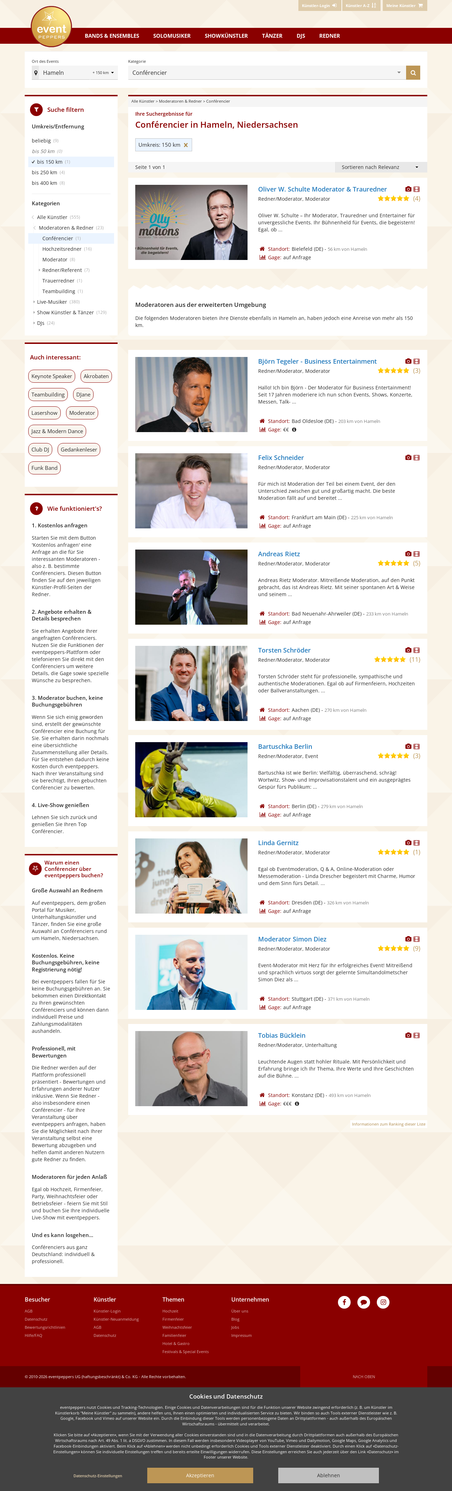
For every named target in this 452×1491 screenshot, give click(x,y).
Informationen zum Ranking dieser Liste (389, 1124)
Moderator (82, 412)
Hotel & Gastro (176, 1343)
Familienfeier (174, 1335)
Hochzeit (170, 1311)
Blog (235, 1319)
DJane (83, 394)
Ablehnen (328, 1475)
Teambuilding (48, 394)
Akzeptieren (200, 1475)
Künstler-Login (107, 1311)
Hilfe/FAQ (33, 1335)
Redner (329, 35)
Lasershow (44, 412)
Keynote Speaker (51, 376)
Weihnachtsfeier (177, 1327)
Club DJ (40, 449)
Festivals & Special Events (185, 1351)
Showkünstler (226, 35)
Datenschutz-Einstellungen (97, 1475)
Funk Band (44, 467)
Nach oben (364, 1376)
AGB (28, 1311)
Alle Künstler (143, 101)
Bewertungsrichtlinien (45, 1327)
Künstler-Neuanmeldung (116, 1319)
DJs (301, 35)
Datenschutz (36, 1319)
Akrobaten (96, 376)
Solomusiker (172, 35)
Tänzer (272, 35)
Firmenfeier (173, 1319)
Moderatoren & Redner (180, 101)
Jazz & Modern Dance (57, 431)
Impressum (241, 1335)
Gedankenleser (79, 449)
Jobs (235, 1327)
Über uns (239, 1311)
